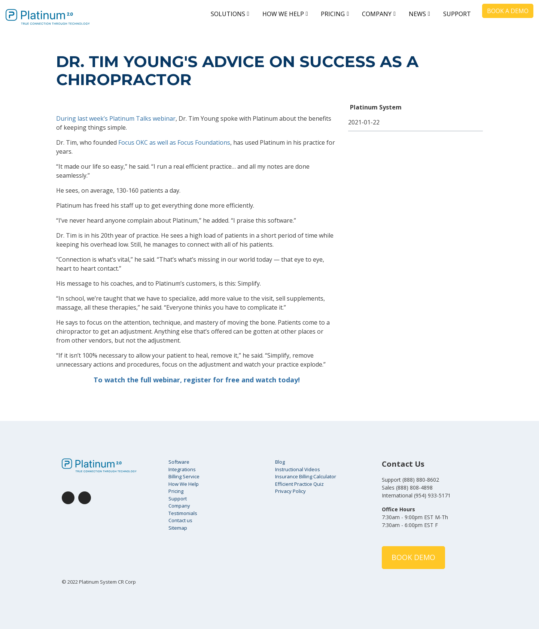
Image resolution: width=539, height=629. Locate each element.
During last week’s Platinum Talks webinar (116, 118)
